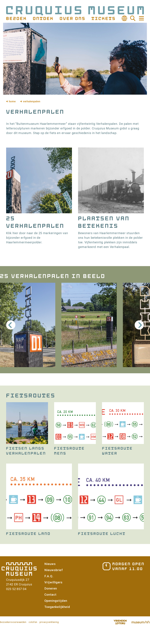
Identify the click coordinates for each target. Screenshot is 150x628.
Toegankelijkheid (57, 607)
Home (12, 101)
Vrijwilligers (53, 582)
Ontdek (43, 18)
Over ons (72, 18)
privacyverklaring (49, 622)
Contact (50, 594)
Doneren (50, 588)
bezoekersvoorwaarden (13, 622)
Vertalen (124, 18)
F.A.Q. (48, 576)
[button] (27, 325)
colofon (33, 622)
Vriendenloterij (120, 622)
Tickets (103, 18)
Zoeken (133, 18)
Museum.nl (141, 622)
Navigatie (141, 18)
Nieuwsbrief (53, 570)
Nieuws (50, 564)
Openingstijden (55, 601)
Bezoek (16, 18)
